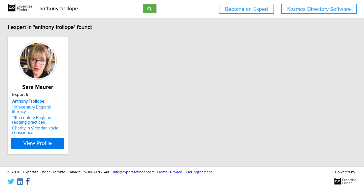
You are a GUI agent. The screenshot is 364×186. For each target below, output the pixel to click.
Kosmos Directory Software (319, 9)
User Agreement (198, 168)
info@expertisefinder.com (133, 168)
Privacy (176, 168)
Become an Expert (246, 9)
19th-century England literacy (62, 107)
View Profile (67, 138)
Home (162, 168)
